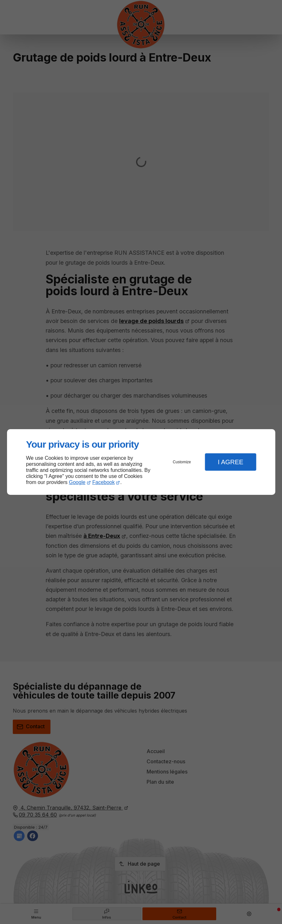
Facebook (103, 482)
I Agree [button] (230, 462)
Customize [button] (182, 462)
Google (77, 482)
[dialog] (141, 462)
